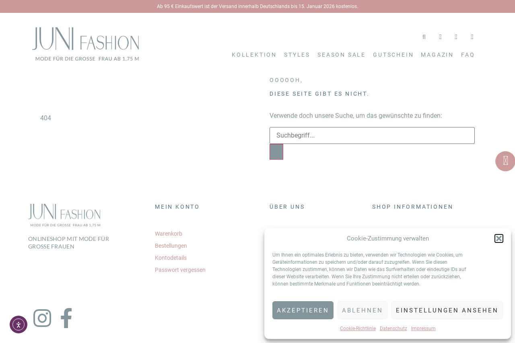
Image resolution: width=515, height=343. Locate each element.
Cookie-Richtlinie (358, 328)
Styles (297, 54)
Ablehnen (362, 310)
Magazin (437, 54)
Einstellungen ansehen (447, 310)
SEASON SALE (341, 54)
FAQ (468, 54)
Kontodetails (171, 258)
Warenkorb (168, 233)
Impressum (423, 328)
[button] (499, 238)
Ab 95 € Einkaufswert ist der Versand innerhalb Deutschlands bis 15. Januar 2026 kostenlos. (257, 6)
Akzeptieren (303, 310)
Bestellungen (171, 245)
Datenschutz (393, 328)
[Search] (276, 152)
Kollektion (254, 54)
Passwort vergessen (180, 270)
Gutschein (393, 54)
